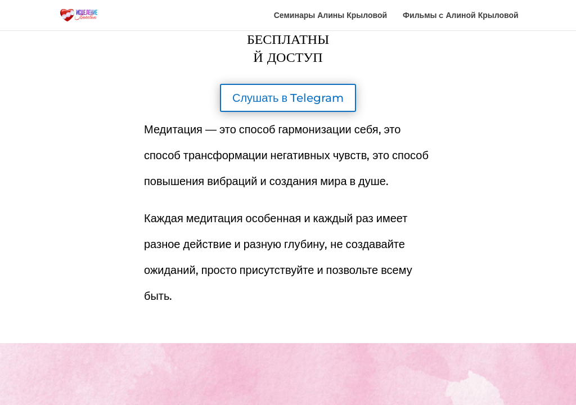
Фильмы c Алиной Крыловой (461, 15)
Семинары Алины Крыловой (330, 15)
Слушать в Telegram (288, 98)
